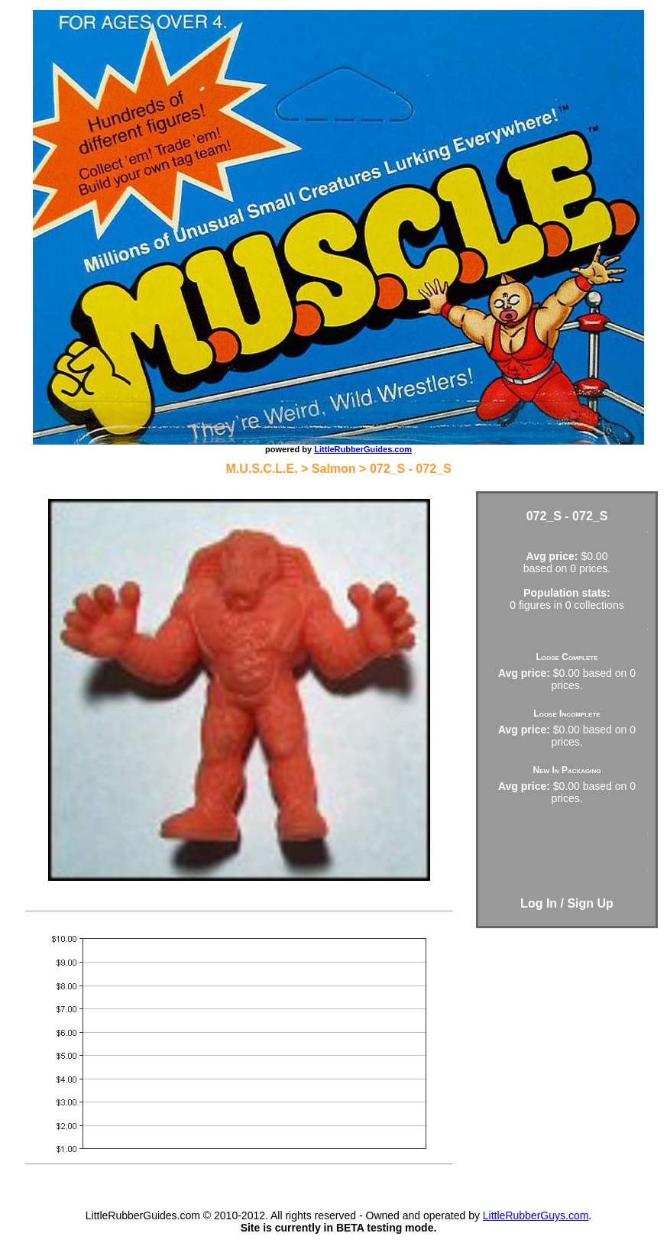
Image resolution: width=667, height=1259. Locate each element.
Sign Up (590, 903)
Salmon (334, 468)
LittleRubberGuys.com (536, 1215)
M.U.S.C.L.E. (261, 468)
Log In (538, 903)
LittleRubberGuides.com (363, 449)
